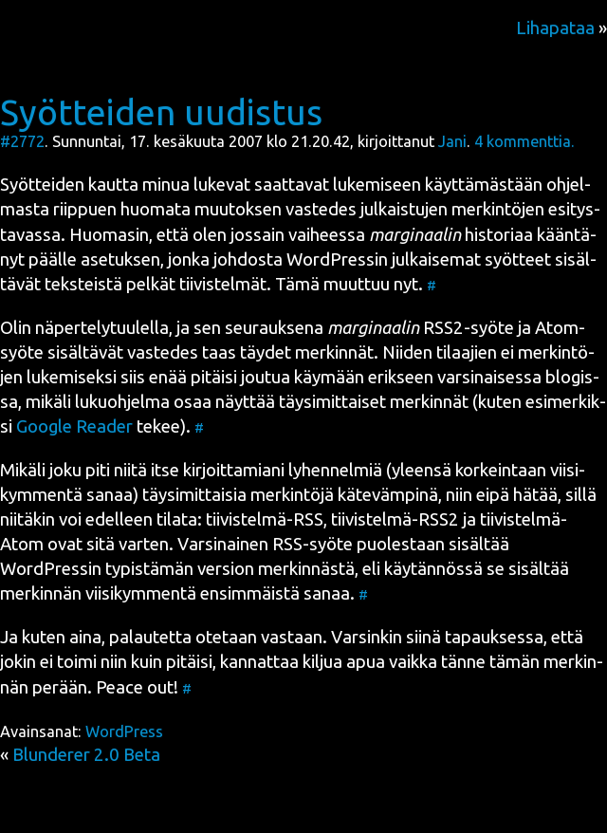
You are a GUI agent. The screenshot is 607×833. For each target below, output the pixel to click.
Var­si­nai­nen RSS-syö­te (265, 544)
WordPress (124, 731)
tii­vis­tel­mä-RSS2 (395, 519)
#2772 (22, 141)
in (337, 259)
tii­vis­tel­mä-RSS (264, 519)
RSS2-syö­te (420, 328)
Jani (452, 141)
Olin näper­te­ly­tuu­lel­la (84, 328)
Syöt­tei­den (42, 184)
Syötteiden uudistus (161, 112)
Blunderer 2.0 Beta (86, 755)
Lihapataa (555, 28)
